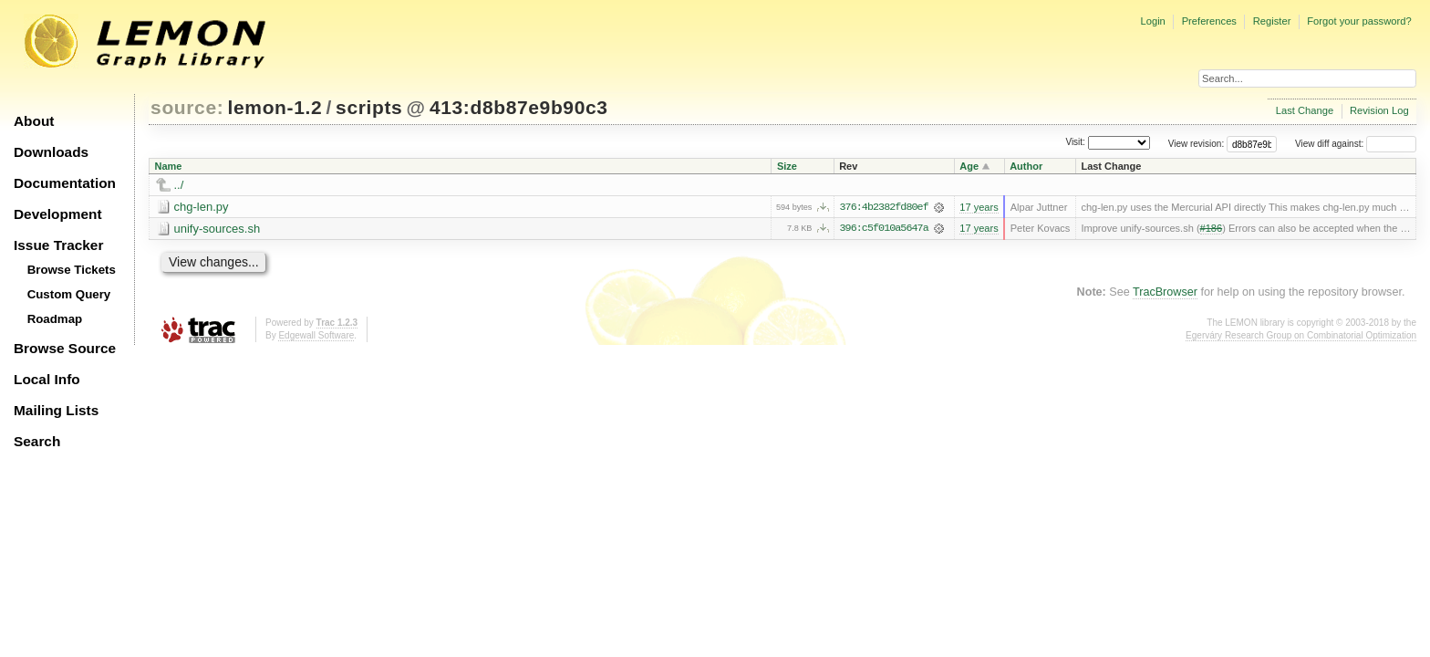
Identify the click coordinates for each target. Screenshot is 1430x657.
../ (179, 185)
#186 (1211, 229)
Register (1272, 21)
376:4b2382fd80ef (884, 207)
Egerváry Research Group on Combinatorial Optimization (1301, 335)
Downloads (51, 152)
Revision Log (1379, 110)
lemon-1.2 (275, 107)
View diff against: (1355, 144)
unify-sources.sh (217, 228)
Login (1152, 21)
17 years (978, 207)
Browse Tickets (71, 269)
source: (186, 107)
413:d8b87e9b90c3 (519, 107)
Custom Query (69, 294)
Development (58, 214)
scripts (369, 107)
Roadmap (55, 319)
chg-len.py (201, 207)
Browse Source (65, 348)
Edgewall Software (316, 335)
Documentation (65, 183)
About (34, 121)
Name (168, 166)
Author (1026, 166)
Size (787, 166)
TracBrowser (1165, 292)
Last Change (1304, 110)
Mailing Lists (56, 410)
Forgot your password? (1359, 21)
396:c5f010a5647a (884, 229)
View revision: (1196, 144)
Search (37, 441)
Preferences (1209, 21)
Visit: (1075, 143)
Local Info (47, 379)
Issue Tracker (58, 245)
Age (969, 166)
